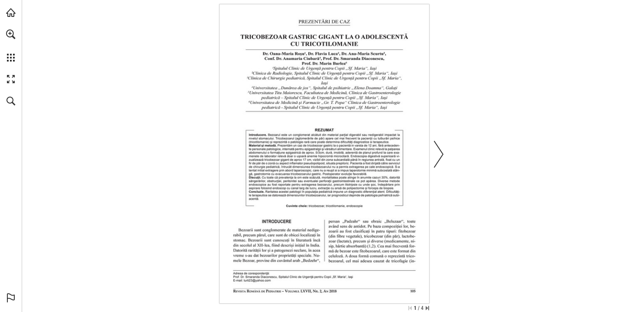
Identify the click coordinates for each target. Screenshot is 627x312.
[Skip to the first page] (410, 308)
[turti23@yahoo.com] (257, 280)
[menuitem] (11, 45)
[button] (11, 34)
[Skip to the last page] (427, 308)
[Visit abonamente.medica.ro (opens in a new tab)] (11, 12)
